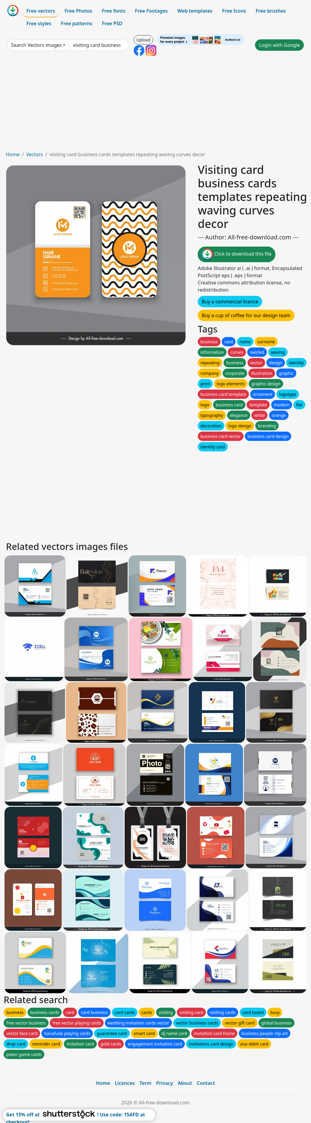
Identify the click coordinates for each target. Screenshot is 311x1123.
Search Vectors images (36, 45)
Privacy (164, 1083)
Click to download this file (236, 254)
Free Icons (234, 11)
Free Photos (78, 11)
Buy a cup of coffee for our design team (246, 315)
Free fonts (114, 11)
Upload (143, 40)
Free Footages (151, 11)
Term (145, 1083)
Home (13, 154)
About (185, 1083)
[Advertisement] (155, 106)
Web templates (194, 11)
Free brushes (271, 11)
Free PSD (112, 23)
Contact (206, 1083)
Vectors (34, 154)
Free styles (38, 23)
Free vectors (40, 11)
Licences (125, 1083)
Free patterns (76, 23)
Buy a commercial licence (230, 301)
